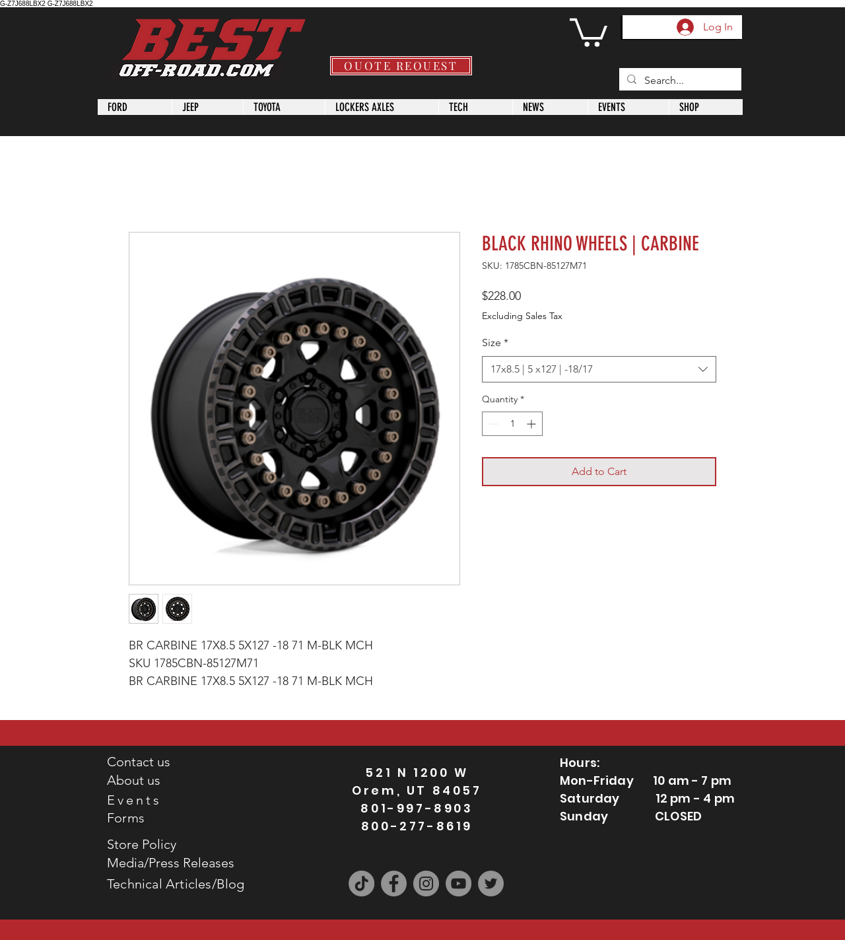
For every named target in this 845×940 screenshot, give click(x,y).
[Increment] (532, 423)
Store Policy (141, 844)
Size (495, 342)
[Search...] (679, 80)
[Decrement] (492, 423)
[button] (588, 31)
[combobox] (599, 369)
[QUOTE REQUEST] (401, 65)
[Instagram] (426, 883)
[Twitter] (491, 883)
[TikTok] (361, 883)
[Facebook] (394, 883)
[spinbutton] (512, 423)
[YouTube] (458, 883)
